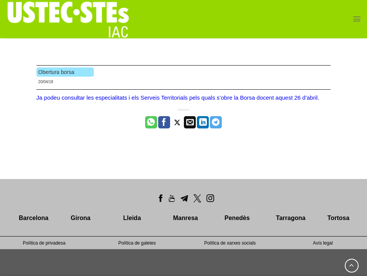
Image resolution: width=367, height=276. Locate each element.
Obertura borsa (56, 72)
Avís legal (323, 243)
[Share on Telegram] (216, 122)
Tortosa (338, 218)
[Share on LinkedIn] (203, 122)
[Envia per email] (190, 122)
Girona (81, 218)
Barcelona (33, 218)
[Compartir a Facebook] (164, 122)
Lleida (132, 218)
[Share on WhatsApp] (151, 122)
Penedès (237, 218)
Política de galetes (137, 243)
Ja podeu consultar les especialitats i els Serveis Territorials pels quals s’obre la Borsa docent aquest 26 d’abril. (177, 97)
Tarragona (290, 218)
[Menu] (356, 19)
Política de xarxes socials (230, 243)
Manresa (185, 218)
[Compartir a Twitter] (177, 122)
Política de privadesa (44, 243)
